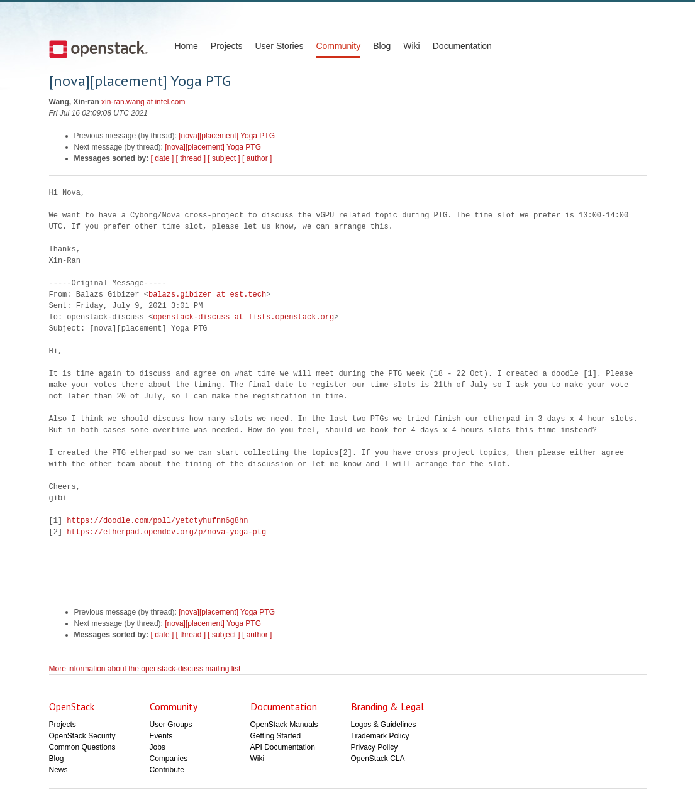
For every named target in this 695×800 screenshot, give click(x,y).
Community (338, 46)
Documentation (462, 46)
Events (161, 736)
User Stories (279, 46)
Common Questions (82, 747)
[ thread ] (191, 158)
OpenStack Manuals (284, 724)
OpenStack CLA (378, 758)
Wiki (411, 46)
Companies (169, 758)
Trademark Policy (380, 736)
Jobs (157, 747)
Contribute (167, 769)
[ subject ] (224, 158)
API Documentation (282, 747)
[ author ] (257, 158)
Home (186, 46)
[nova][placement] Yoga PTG (227, 135)
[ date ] (162, 158)
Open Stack (98, 49)
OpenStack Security (82, 736)
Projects (227, 46)
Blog (382, 46)
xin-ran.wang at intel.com (143, 101)
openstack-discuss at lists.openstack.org (243, 317)
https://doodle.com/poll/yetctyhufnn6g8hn (157, 520)
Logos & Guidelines (383, 724)
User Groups (171, 724)
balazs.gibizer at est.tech (207, 294)
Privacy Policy (374, 747)
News (58, 769)
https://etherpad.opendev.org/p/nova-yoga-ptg (166, 532)
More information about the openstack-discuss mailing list (145, 668)
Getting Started (275, 736)
